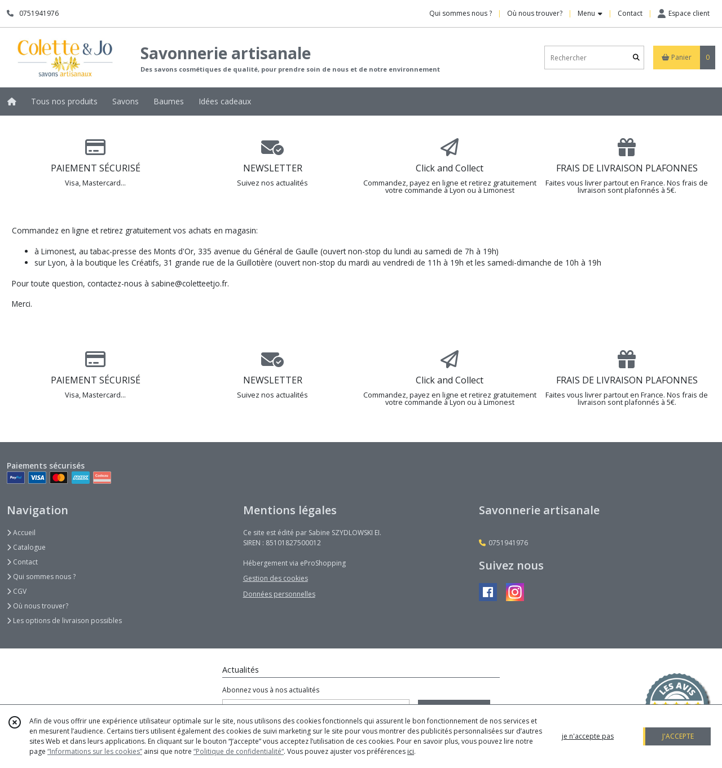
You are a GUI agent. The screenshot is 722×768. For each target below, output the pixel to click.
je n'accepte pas (588, 736)
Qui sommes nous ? (41, 576)
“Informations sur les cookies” (94, 751)
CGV (17, 591)
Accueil (21, 532)
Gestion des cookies (275, 578)
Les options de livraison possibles (64, 620)
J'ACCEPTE (678, 736)
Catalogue (26, 547)
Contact (630, 13)
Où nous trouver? (37, 606)
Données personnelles (279, 594)
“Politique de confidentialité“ (238, 751)
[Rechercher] (636, 58)
